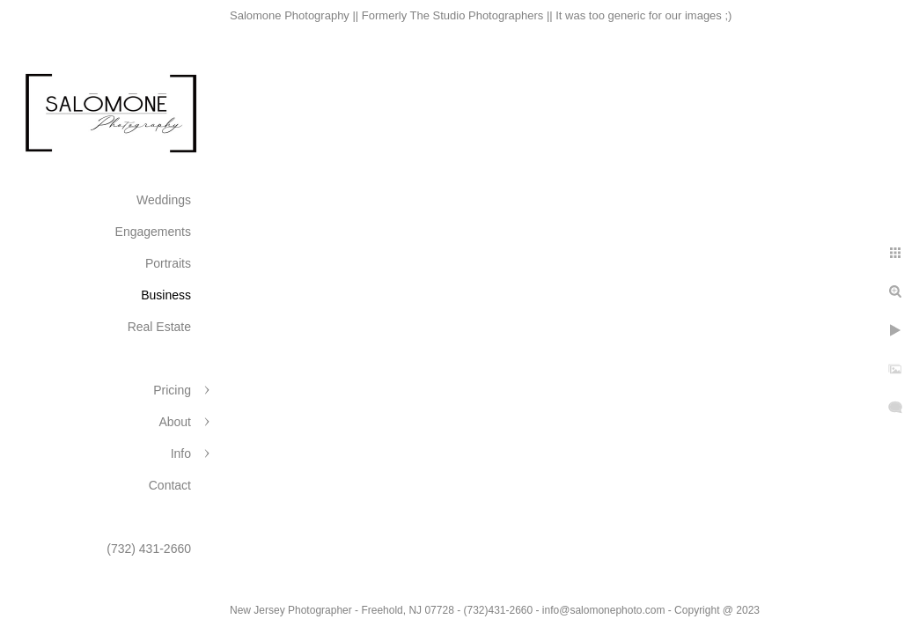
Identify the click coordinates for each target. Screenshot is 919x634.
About (174, 422)
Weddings (163, 200)
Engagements (153, 232)
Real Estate (159, 327)
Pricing (172, 390)
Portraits (168, 263)
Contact (170, 485)
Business (166, 295)
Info (181, 453)
